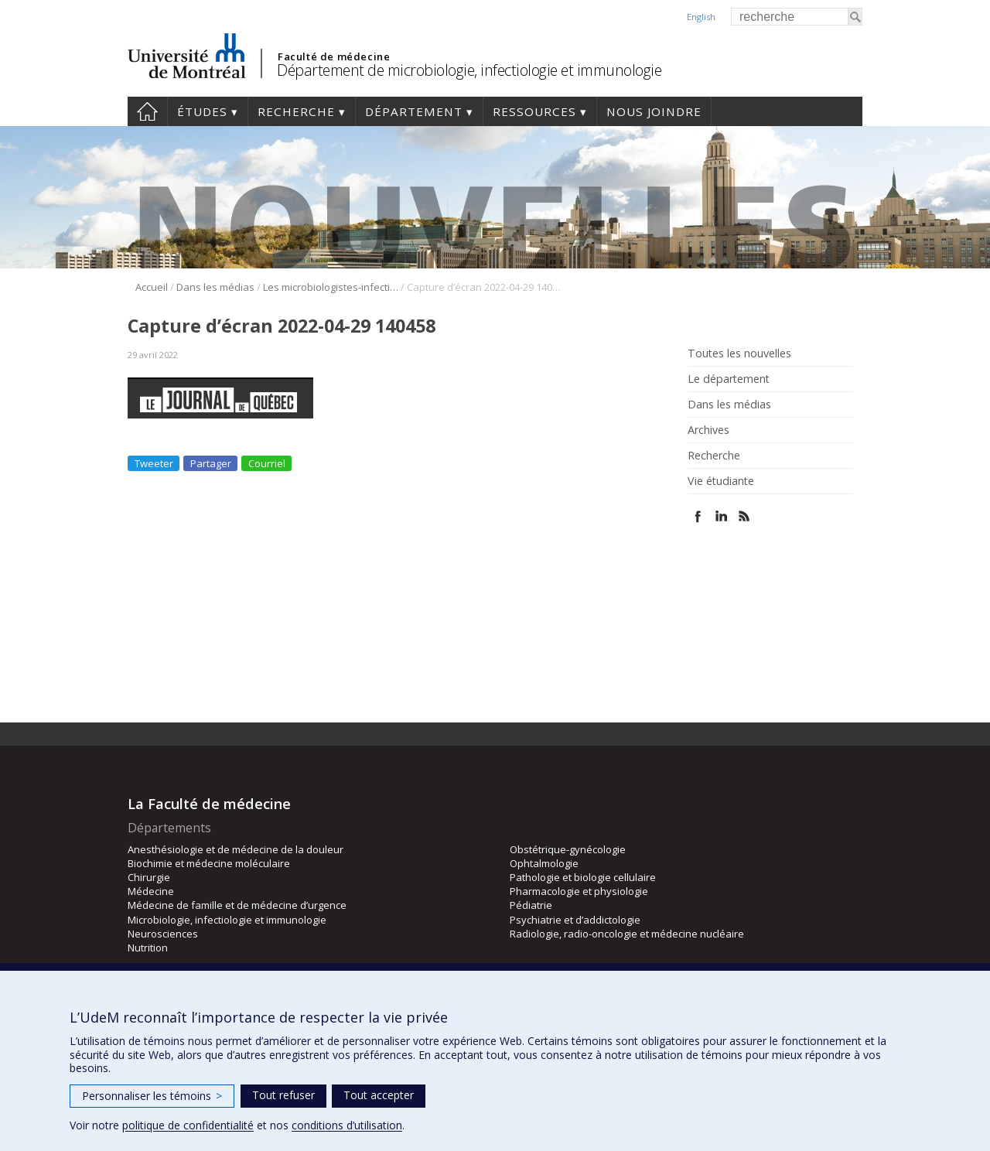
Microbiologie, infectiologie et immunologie (227, 920)
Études (202, 111)
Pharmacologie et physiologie (579, 891)
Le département (729, 379)
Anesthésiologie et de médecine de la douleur (235, 849)
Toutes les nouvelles (739, 353)
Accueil (147, 111)
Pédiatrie (531, 905)
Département (414, 111)
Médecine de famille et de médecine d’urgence (237, 905)
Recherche (296, 111)
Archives (708, 430)
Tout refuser (283, 1095)
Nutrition (148, 948)
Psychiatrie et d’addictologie (575, 920)
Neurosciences (163, 934)
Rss (744, 516)
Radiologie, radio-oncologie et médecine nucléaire (627, 934)
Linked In (721, 516)
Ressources (534, 111)
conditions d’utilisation (347, 1125)
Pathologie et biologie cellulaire (583, 877)
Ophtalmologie (544, 863)
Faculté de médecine (334, 56)
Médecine (151, 891)
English (701, 16)
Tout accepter (378, 1095)
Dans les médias (215, 287)
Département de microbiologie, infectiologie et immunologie (469, 70)
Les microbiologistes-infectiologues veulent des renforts (330, 287)
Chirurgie (149, 877)
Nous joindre (654, 111)
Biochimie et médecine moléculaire (209, 863)
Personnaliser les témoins (152, 1095)
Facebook (698, 516)
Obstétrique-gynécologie (568, 849)
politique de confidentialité (188, 1125)
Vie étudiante (721, 481)
